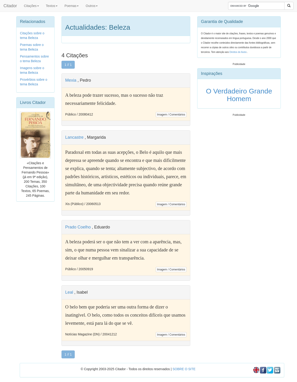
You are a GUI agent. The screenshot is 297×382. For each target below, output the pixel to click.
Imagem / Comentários (171, 114)
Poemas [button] (72, 6)
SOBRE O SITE (183, 369)
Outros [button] (92, 6)
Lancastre (74, 137)
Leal (69, 292)
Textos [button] (52, 6)
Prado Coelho (78, 227)
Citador (10, 5)
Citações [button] (31, 6)
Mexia (70, 80)
